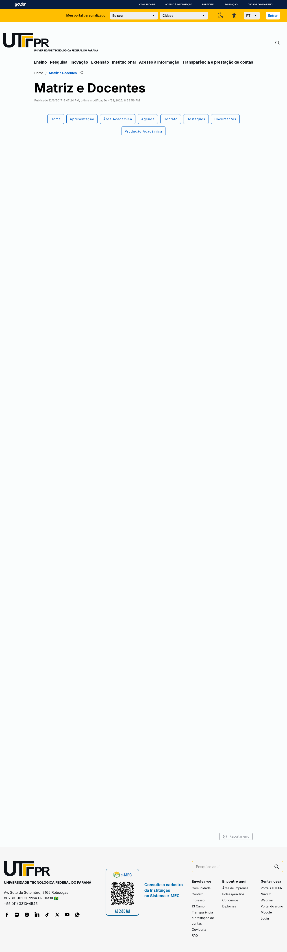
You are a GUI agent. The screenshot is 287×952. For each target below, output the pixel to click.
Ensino (40, 62)
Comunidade (201, 888)
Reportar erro (236, 836)
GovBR (20, 4)
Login (265, 918)
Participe (208, 4)
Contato (197, 894)
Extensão (100, 62)
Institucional (124, 62)
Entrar (273, 15)
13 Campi (198, 906)
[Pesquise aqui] (233, 866)
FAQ (195, 935)
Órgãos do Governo (260, 4)
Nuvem (266, 894)
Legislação (231, 4)
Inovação (79, 62)
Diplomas (229, 906)
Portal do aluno (272, 906)
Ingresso (198, 900)
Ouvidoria (199, 929)
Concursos (230, 900)
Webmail (267, 900)
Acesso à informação (178, 4)
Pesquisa (58, 62)
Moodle (266, 912)
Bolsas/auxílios (233, 894)
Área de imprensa (235, 888)
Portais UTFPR (271, 888)
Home (38, 73)
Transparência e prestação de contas (217, 62)
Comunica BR (147, 4)
